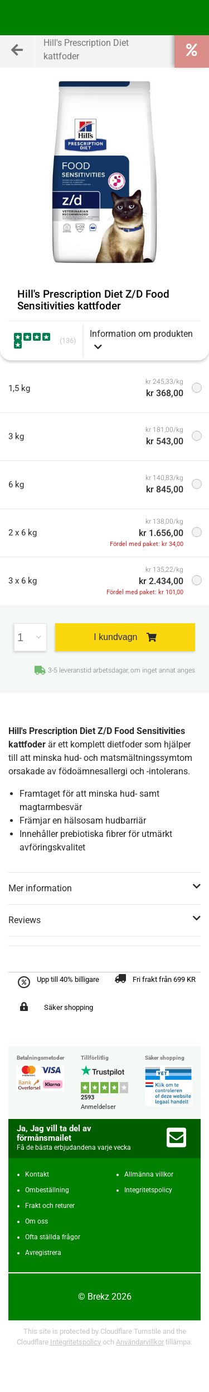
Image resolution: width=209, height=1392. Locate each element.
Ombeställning (47, 1190)
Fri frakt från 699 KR (164, 979)
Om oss (36, 1221)
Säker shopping (68, 1007)
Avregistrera (43, 1253)
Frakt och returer (50, 1206)
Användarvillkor (140, 1342)
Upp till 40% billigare (68, 979)
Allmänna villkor (148, 1174)
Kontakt (37, 1174)
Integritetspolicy (148, 1190)
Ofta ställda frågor (52, 1237)
